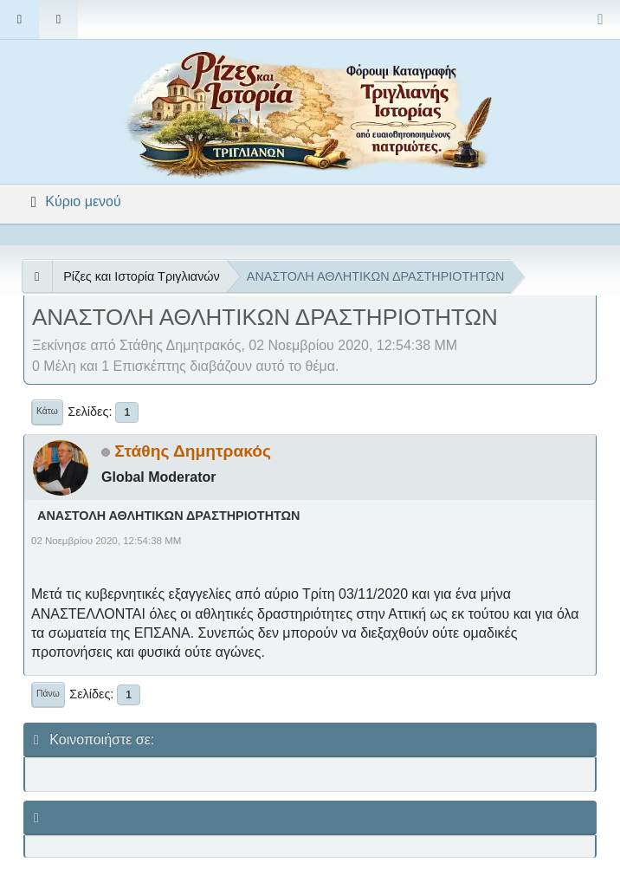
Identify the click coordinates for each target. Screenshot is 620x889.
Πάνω (48, 693)
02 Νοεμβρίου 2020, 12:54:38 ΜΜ (106, 540)
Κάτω (47, 411)
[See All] (37, 276)
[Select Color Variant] (600, 19)
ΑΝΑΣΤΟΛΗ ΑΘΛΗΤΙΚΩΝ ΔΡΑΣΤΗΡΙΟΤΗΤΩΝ (168, 515)
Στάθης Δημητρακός (192, 451)
